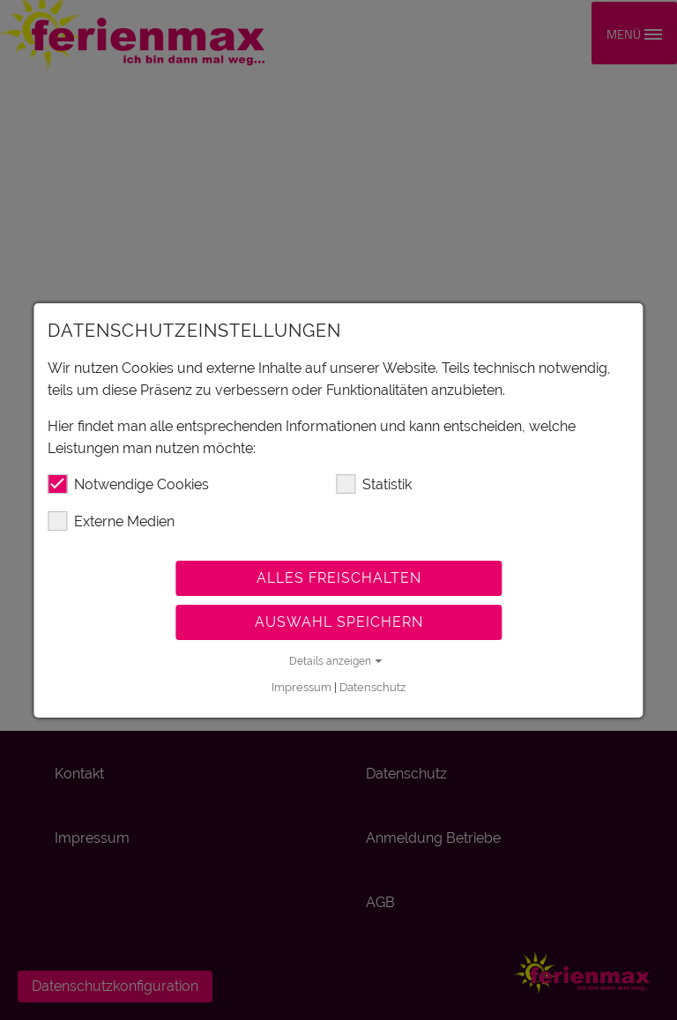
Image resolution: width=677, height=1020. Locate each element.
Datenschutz (372, 687)
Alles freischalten (339, 578)
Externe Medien (111, 521)
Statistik (374, 484)
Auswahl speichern (339, 622)
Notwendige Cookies (128, 484)
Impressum (301, 687)
